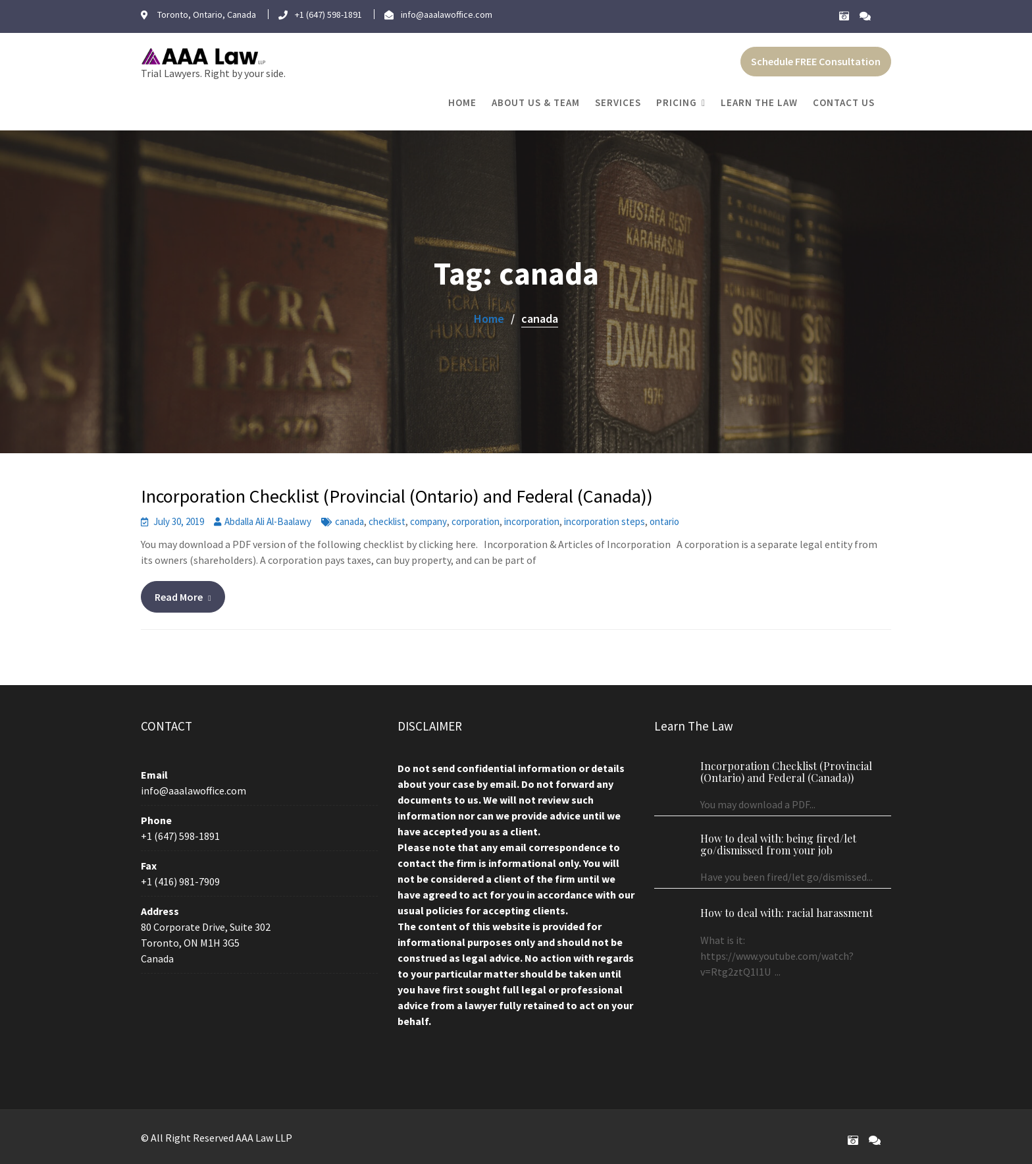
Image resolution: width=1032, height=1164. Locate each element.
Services (618, 102)
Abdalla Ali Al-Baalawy (267, 521)
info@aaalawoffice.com (194, 792)
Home (462, 102)
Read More (179, 596)
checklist (387, 521)
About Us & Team (536, 102)
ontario (664, 521)
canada (349, 521)
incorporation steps (604, 521)
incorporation (531, 521)
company (428, 521)
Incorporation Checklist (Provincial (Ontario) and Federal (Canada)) (397, 496)
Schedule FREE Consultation (816, 61)
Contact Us (844, 102)
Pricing (676, 102)
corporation (476, 521)
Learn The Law (759, 102)
